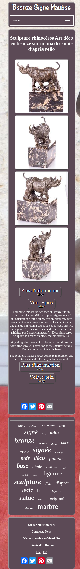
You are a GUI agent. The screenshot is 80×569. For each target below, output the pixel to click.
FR (45, 552)
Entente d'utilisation (42, 545)
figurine (52, 473)
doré (65, 442)
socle (27, 490)
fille (44, 434)
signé (31, 431)
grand (63, 468)
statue (26, 497)
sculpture (27, 482)
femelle (24, 452)
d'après (62, 483)
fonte (32, 425)
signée (42, 450)
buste (41, 490)
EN (38, 552)
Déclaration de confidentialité (41, 538)
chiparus (56, 491)
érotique (51, 467)
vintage (59, 452)
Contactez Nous (42, 531)
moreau (43, 443)
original (57, 498)
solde (62, 425)
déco (39, 458)
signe (21, 425)
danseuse (48, 425)
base (22, 465)
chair (37, 466)
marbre (48, 506)
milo (54, 432)
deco (41, 499)
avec (36, 475)
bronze (24, 440)
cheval (54, 444)
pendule (25, 475)
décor (29, 508)
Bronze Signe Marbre (41, 524)
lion (48, 483)
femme (56, 458)
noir (25, 458)
